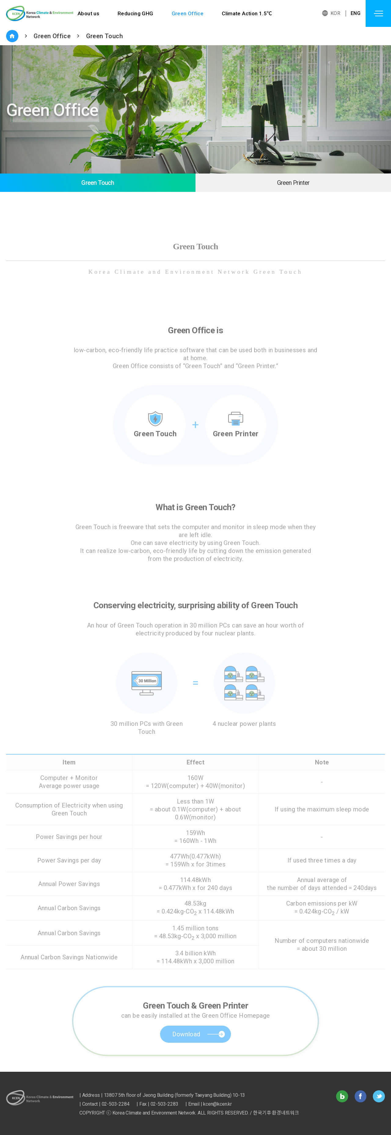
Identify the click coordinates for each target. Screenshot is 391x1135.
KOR (335, 13)
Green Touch (104, 36)
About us (88, 13)
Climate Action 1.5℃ (247, 13)
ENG (355, 13)
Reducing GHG (135, 13)
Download (186, 1046)
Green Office (188, 13)
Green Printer (293, 182)
